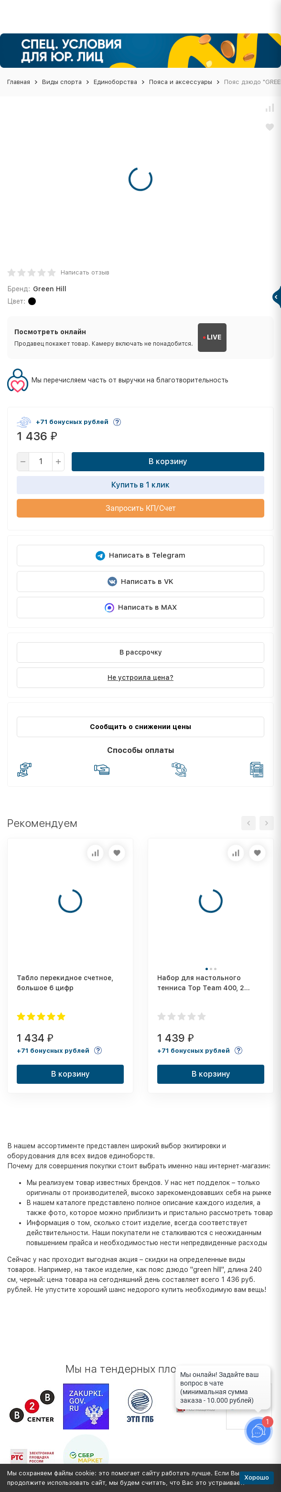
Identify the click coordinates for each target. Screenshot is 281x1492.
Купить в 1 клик (140, 484)
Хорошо (256, 1477)
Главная (18, 81)
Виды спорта (62, 81)
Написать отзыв (85, 272)
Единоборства (115, 81)
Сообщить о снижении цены (140, 726)
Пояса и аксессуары (180, 81)
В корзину (168, 461)
